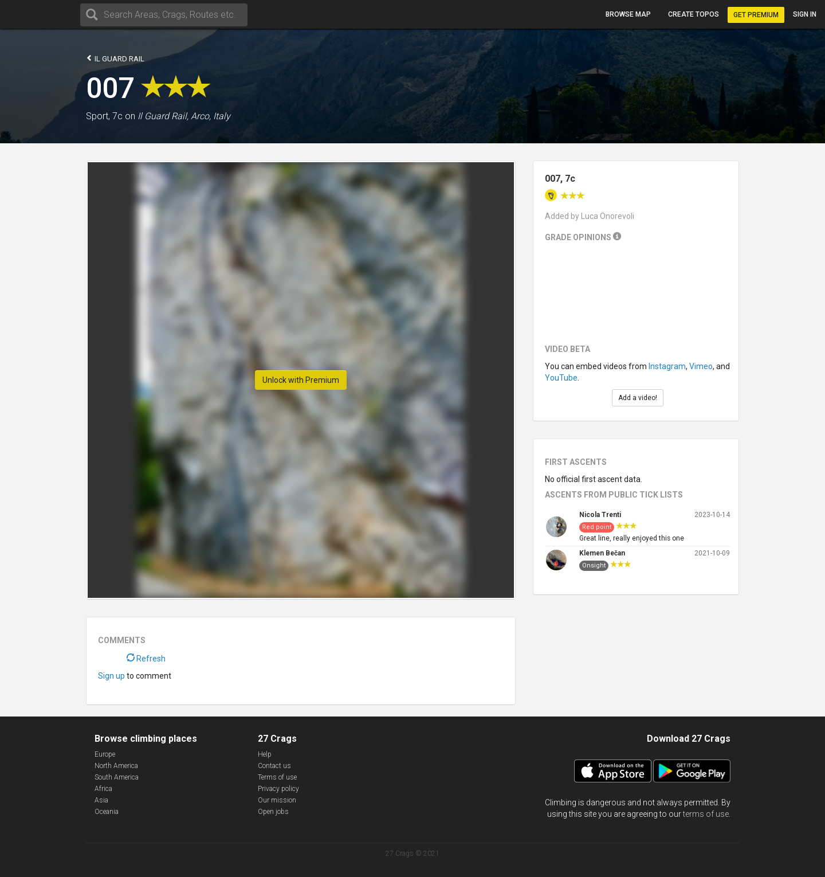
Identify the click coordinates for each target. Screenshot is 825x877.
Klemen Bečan (602, 553)
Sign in (804, 14)
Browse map (628, 14)
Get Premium (756, 15)
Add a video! (637, 398)
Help (265, 754)
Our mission (277, 800)
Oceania (107, 812)
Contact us (274, 766)
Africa (103, 789)
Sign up (111, 675)
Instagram (667, 366)
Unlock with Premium (300, 380)
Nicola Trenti (600, 515)
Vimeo (701, 366)
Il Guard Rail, (163, 116)
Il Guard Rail (115, 58)
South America (117, 777)
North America (116, 766)
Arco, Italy (210, 116)
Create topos (693, 14)
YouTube (561, 377)
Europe (105, 754)
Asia (101, 800)
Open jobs (273, 812)
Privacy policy (278, 789)
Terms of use (277, 777)
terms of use (706, 814)
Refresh (146, 658)
